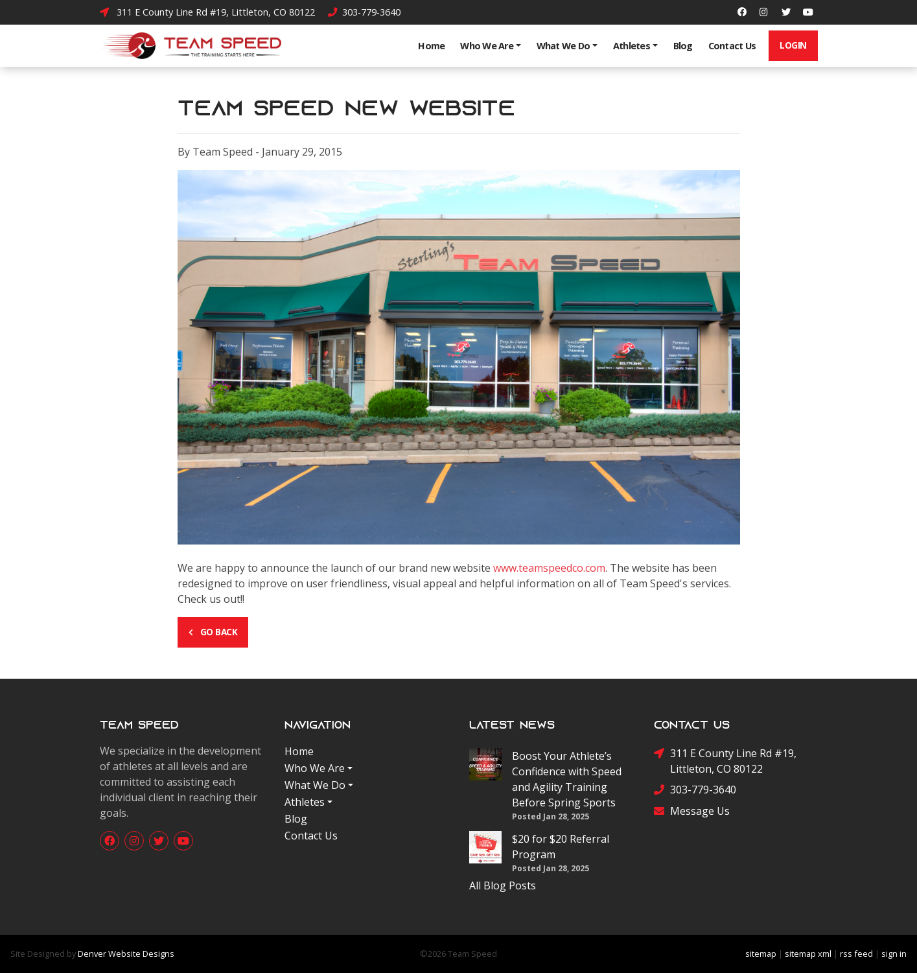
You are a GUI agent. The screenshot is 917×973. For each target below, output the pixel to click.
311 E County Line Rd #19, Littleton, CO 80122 (207, 12)
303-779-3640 (364, 12)
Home (431, 46)
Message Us (692, 811)
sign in (894, 953)
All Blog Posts (502, 885)
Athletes (631, 46)
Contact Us (732, 46)
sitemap (760, 953)
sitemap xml (808, 953)
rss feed (856, 953)
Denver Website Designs (126, 953)
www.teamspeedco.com (549, 568)
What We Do (563, 46)
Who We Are (486, 46)
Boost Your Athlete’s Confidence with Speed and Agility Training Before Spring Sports (566, 779)
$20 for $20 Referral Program (560, 847)
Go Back (213, 632)
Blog (683, 46)
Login (793, 45)
